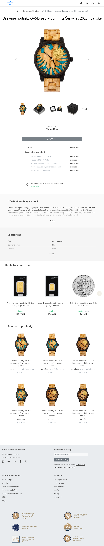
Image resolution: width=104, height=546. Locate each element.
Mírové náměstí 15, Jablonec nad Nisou (46, 167)
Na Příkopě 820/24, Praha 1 (41, 156)
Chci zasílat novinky (61, 460)
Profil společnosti (60, 480)
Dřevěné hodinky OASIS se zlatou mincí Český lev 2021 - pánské (21, 363)
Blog (3, 500)
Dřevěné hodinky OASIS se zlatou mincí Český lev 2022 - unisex (21, 413)
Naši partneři (59, 486)
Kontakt (5, 483)
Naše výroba (59, 483)
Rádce (4, 497)
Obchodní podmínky (9, 490)
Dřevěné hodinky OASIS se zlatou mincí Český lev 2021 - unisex (52, 363)
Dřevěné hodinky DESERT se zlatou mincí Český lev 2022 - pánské (52, 413)
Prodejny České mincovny (12, 493)
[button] (20, 59)
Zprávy (56, 493)
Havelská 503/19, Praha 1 (41, 160)
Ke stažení (58, 497)
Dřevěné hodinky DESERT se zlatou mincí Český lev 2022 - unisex (83, 413)
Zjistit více (35, 186)
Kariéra (56, 490)
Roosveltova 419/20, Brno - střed (44, 163)
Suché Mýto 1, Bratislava (40, 170)
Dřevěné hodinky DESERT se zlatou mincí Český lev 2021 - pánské (83, 363)
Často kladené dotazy (10, 486)
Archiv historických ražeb (30, 11)
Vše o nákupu (7, 480)
